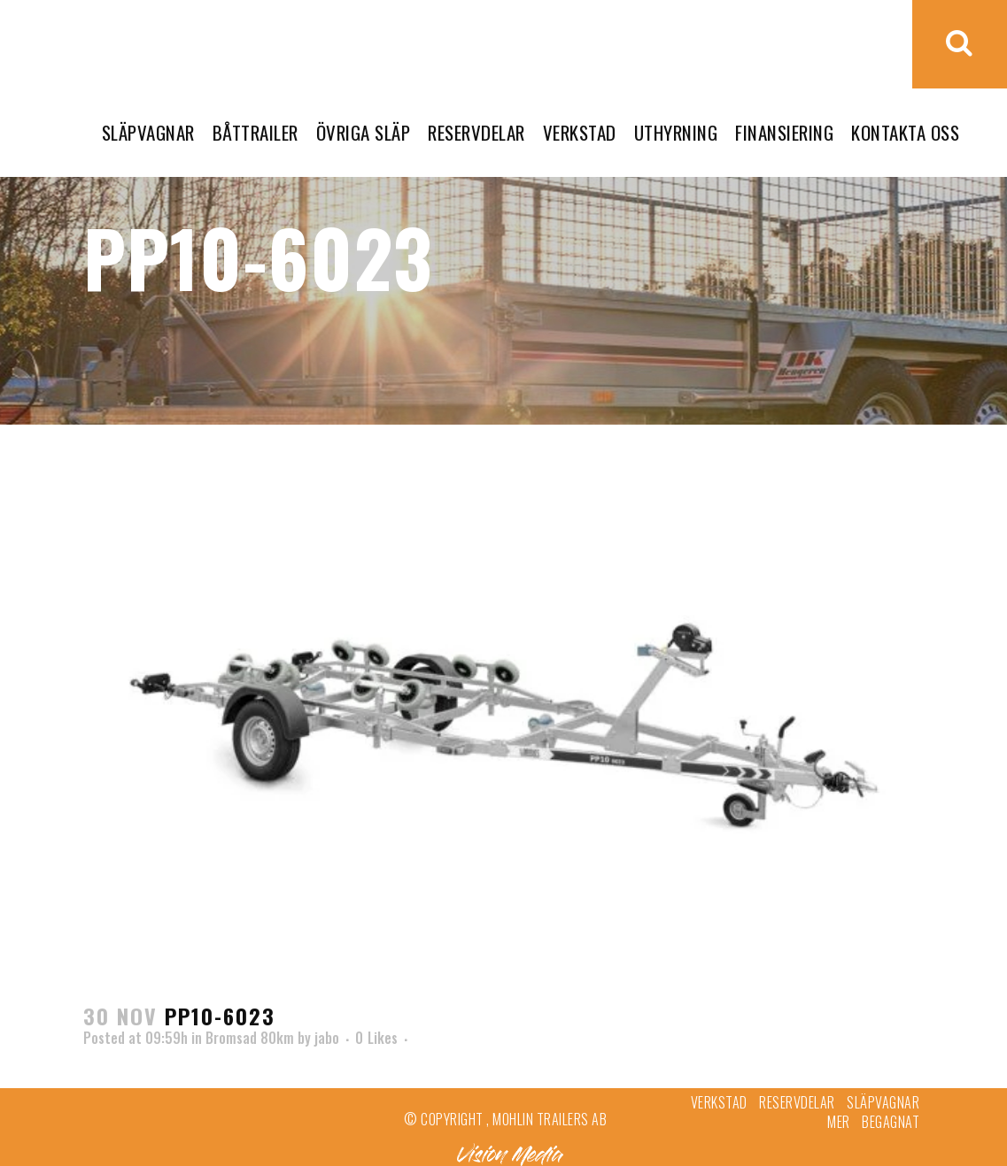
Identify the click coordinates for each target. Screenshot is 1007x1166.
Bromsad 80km (249, 1037)
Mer (838, 1121)
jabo (326, 1037)
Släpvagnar (883, 1102)
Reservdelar (797, 1102)
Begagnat (890, 1121)
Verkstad (719, 1102)
